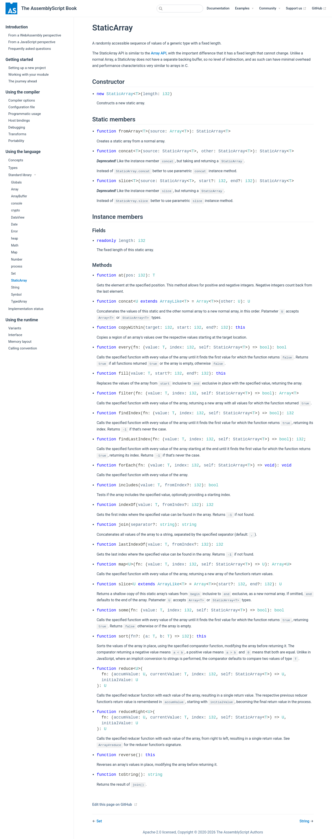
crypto (15, 210)
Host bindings (19, 120)
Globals (16, 182)
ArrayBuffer (19, 196)
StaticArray (19, 280)
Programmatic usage (24, 114)
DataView (17, 217)
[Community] (269, 8)
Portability (16, 141)
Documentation (218, 8)
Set (13, 273)
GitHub (319, 8)
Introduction (17, 27)
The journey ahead (22, 81)
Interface (15, 335)
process (16, 266)
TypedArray (19, 301)
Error (14, 231)
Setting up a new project (27, 68)
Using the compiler (23, 92)
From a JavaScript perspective (31, 42)
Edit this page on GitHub (112, 804)
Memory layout (19, 342)
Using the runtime (22, 320)
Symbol (16, 294)
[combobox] (180, 8)
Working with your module (28, 74)
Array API (158, 53)
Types (13, 168)
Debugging (16, 127)
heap (14, 238)
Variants (14, 328)
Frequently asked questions (29, 49)
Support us (296, 8)
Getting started (19, 59)
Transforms (17, 134)
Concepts (15, 160)
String (15, 287)
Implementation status (25, 309)
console (16, 203)
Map (14, 252)
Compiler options (21, 100)
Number (16, 259)
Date (14, 224)
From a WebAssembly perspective (34, 35)
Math (14, 245)
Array (14, 189)
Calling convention (22, 348)
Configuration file (21, 107)
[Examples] (244, 8)
